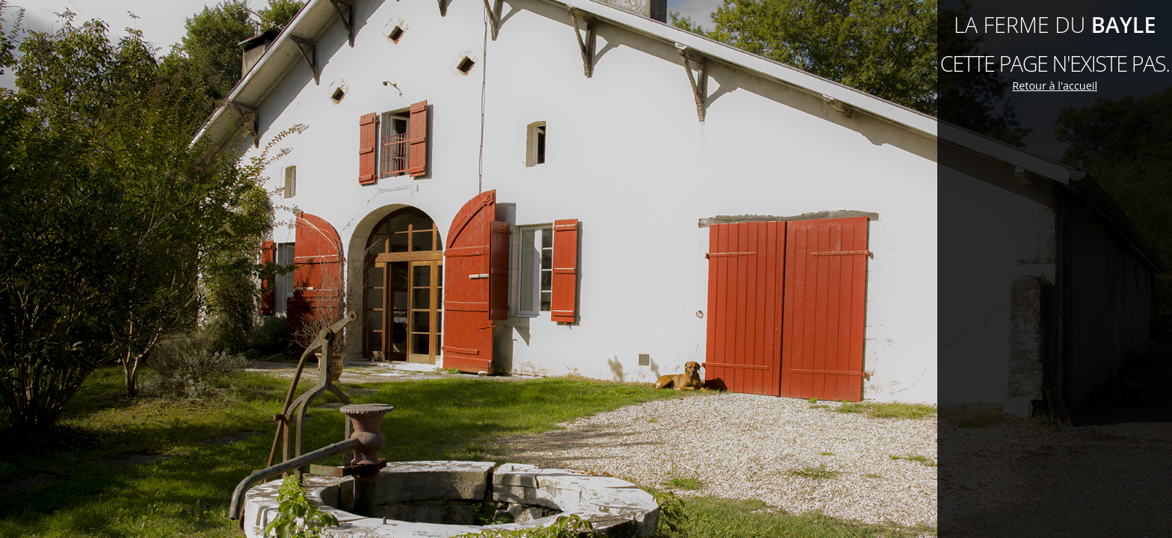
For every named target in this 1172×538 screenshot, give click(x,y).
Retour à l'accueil (1054, 85)
